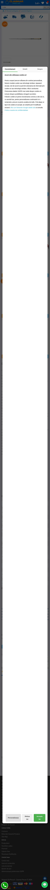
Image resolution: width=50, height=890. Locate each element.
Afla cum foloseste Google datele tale (22, 107)
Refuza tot (27, 818)
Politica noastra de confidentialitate (16, 110)
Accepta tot (39, 818)
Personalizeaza (13, 818)
